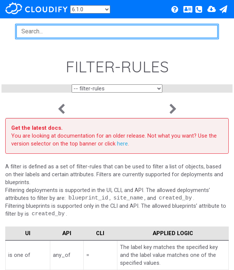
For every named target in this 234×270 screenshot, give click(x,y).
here (122, 143)
